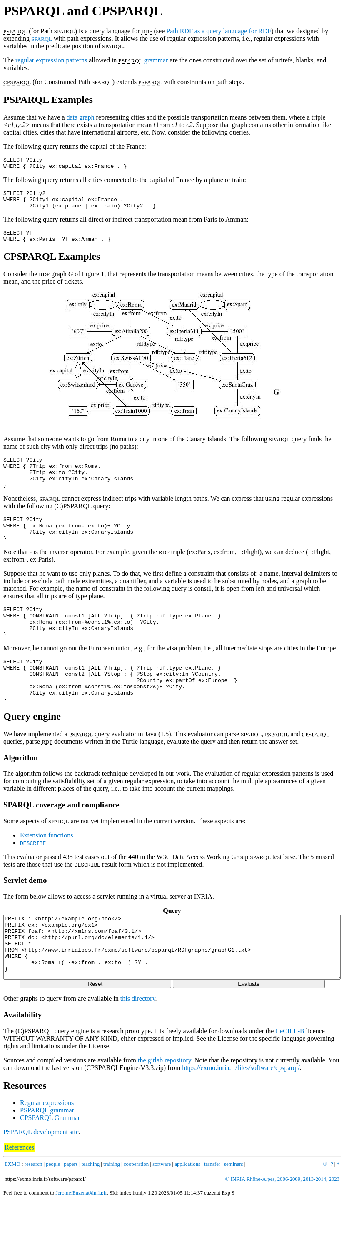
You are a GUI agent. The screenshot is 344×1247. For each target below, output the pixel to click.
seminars (233, 1212)
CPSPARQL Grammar (50, 1165)
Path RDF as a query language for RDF (218, 31)
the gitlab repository (164, 1107)
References (19, 1194)
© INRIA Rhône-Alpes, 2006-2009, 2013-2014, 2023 (282, 1227)
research (33, 1212)
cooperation (136, 1212)
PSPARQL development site (41, 1179)
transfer (212, 1212)
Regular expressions (47, 1150)
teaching (91, 1212)
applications (187, 1212)
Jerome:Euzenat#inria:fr (81, 1240)
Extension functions (46, 870)
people (53, 1212)
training (111, 1212)
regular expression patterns (51, 60)
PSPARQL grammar (47, 1157)
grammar (156, 60)
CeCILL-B (289, 1078)
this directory (137, 1046)
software (161, 1212)
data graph (81, 117)
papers (70, 1212)
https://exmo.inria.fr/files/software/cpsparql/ (241, 1115)
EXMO (12, 1212)
